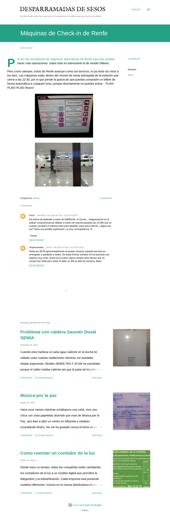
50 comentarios (44, 435)
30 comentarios (44, 378)
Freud (31, 215)
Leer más (97, 378)
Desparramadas (36, 247)
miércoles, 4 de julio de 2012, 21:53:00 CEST (57, 215)
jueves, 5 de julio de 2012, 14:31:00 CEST (65, 247)
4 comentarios (43, 493)
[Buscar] (136, 9)
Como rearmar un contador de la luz (57, 453)
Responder (36, 240)
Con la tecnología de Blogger (85, 505)
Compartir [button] (134, 59)
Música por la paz (38, 395)
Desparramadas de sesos (62, 9)
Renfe (130, 75)
